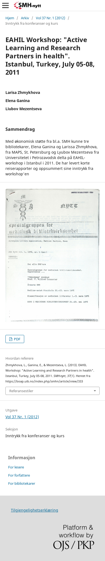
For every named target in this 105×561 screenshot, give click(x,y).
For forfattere (19, 475)
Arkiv (25, 17)
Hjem (9, 17)
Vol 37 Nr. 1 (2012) (50, 17)
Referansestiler (21, 390)
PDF (16, 339)
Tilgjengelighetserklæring (34, 510)
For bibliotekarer (21, 483)
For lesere (16, 467)
